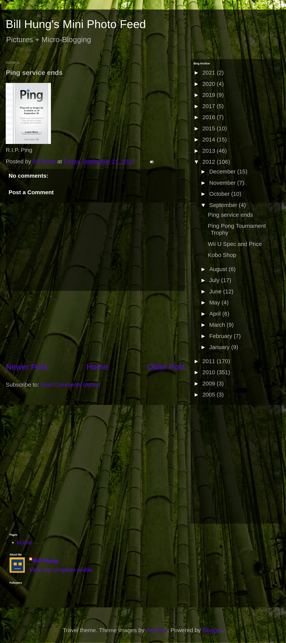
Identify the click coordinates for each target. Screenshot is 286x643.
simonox (156, 630)
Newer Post (26, 366)
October (220, 194)
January (220, 347)
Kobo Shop (222, 255)
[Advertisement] (95, 326)
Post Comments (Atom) (70, 384)
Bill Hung (45, 560)
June (216, 291)
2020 (209, 84)
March (218, 325)
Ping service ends (230, 215)
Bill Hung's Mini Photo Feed (76, 24)
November (223, 183)
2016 (209, 117)
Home (97, 366)
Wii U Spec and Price (235, 244)
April (215, 314)
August (219, 269)
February (221, 336)
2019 (209, 95)
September (224, 205)
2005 (209, 394)
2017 (209, 106)
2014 (209, 139)
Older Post (166, 366)
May (215, 302)
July (215, 280)
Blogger (212, 630)
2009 (209, 383)
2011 (209, 361)
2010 (209, 372)
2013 (209, 151)
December (223, 171)
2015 (209, 128)
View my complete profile (61, 570)
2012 (209, 162)
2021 (209, 72)
